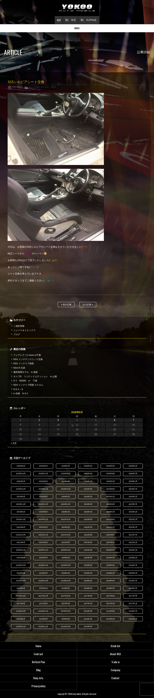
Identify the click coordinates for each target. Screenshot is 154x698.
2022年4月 (65, 527)
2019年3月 (88, 573)
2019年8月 (110, 565)
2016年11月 (43, 611)
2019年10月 (66, 565)
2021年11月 (43, 535)
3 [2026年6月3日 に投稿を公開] (58, 420)
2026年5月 (43, 466)
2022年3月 (88, 527)
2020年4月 (65, 558)
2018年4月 (65, 588)
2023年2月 (110, 512)
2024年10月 (66, 489)
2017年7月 (133, 596)
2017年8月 (110, 596)
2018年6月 (21, 588)
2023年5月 (43, 512)
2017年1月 (133, 603)
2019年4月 (65, 573)
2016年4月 (65, 619)
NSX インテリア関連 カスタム (28, 385)
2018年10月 (66, 581)
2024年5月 (43, 497)
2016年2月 (110, 619)
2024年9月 (88, 489)
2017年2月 (110, 603)
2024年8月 (110, 489)
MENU (77, 28)
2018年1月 (133, 588)
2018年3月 (88, 588)
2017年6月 (21, 603)
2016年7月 (133, 611)
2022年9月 (88, 519)
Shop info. (38, 678)
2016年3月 (88, 619)
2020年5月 (43, 558)
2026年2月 (110, 466)
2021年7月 (133, 535)
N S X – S (18, 389)
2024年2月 (110, 497)
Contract (38, 654)
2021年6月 (21, 542)
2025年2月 (110, 481)
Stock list (115, 646)
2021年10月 (66, 535)
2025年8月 (110, 474)
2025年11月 (43, 474)
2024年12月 (21, 489)
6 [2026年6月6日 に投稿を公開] (114, 420)
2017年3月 (88, 603)
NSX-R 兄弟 (19, 368)
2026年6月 (21, 466)
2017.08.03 (17, 87)
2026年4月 (65, 466)
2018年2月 (110, 588)
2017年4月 (65, 603)
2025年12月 (21, 474)
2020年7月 (133, 550)
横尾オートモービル (77, 8)
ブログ (53, 87)
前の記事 (66, 304)
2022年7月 (133, 519)
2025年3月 (88, 481)
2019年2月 (110, 573)
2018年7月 (133, 581)
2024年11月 (43, 489)
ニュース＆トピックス (39, 87)
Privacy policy (38, 686)
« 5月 (14, 443)
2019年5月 (43, 573)
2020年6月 (21, 558)
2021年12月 (21, 535)
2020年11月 (43, 550)
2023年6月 (21, 512)
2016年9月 (88, 611)
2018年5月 (43, 588)
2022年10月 (66, 519)
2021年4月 (65, 542)
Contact (115, 678)
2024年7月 (133, 489)
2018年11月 (43, 581)
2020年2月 (110, 558)
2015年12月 (21, 627)
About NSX (115, 654)
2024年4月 (65, 497)
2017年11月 (43, 596)
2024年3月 (88, 497)
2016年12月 (21, 611)
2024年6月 (21, 497)
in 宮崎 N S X (20, 393)
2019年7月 (133, 565)
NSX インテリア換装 (23, 363)
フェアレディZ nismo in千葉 (27, 355)
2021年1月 (133, 542)
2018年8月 (110, 581)
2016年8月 (110, 611)
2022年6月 (21, 527)
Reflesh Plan (38, 662)
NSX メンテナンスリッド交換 (28, 359)
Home (38, 646)
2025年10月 (66, 474)
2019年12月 (21, 565)
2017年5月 (43, 603)
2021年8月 (110, 535)
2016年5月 (43, 619)
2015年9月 (88, 627)
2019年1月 (133, 573)
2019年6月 (21, 573)
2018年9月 (88, 581)
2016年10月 (66, 611)
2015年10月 (66, 627)
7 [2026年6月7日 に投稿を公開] (133, 420)
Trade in (115, 662)
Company (115, 670)
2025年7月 (133, 474)
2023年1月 (133, 512)
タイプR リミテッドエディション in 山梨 (35, 376)
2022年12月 (21, 519)
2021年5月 (43, 542)
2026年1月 (133, 466)
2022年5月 (43, 527)
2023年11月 (43, 504)
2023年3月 (88, 512)
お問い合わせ (59, 20)
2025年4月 (65, 481)
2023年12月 (21, 504)
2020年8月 (110, 550)
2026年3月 (88, 466)
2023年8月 (110, 504)
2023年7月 (133, 504)
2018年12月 (21, 581)
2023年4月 (65, 512)
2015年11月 (43, 627)
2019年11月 (43, 565)
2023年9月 (88, 504)
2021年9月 (88, 535)
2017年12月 (21, 596)
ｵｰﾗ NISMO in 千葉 (25, 380)
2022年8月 (110, 519)
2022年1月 (133, 527)
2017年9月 (88, 596)
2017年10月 (66, 596)
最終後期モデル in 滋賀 (25, 372)
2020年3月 (88, 558)
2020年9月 (88, 550)
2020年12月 (21, 550)
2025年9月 (88, 474)
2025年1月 (133, 481)
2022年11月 (43, 519)
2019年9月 (88, 565)
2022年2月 (110, 527)
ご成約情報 (18, 326)
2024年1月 (133, 497)
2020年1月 (133, 558)
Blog (38, 670)
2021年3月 (88, 542)
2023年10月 (66, 504)
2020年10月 (66, 550)
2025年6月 (21, 481)
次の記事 (88, 304)
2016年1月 (133, 619)
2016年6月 (21, 619)
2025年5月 (43, 481)
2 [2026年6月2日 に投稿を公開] (39, 420)
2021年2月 (110, 542)
